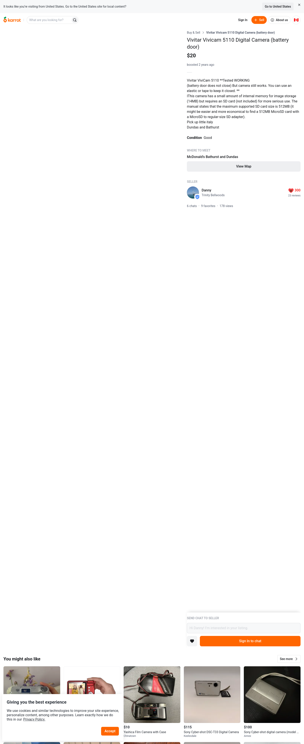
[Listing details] (244, 321)
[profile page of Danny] (193, 192)
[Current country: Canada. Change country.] (296, 20)
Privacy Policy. (59, 710)
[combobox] (49, 20)
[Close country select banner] (299, 5)
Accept (112, 722)
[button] (289, 659)
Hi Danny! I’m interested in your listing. (244, 628)
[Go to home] (12, 20)
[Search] (75, 20)
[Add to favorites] (192, 641)
